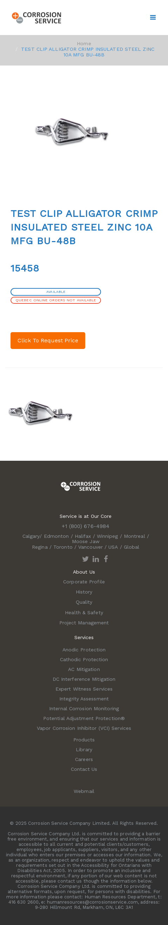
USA (113, 547)
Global (132, 547)
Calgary (31, 536)
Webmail (84, 791)
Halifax (83, 536)
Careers (84, 759)
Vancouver (90, 547)
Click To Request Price (48, 340)
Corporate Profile (84, 581)
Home (84, 43)
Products (84, 739)
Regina (40, 547)
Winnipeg (107, 536)
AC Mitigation (84, 669)
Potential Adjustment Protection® (84, 718)
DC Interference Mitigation (84, 679)
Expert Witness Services (84, 689)
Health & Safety (84, 612)
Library (84, 749)
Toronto (63, 547)
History (84, 592)
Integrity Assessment (84, 698)
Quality (84, 602)
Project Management (84, 622)
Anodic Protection (84, 649)
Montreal (134, 536)
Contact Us (84, 769)
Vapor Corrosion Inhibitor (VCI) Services (84, 728)
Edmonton (56, 536)
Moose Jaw (86, 541)
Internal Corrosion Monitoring (84, 708)
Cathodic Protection (84, 659)
